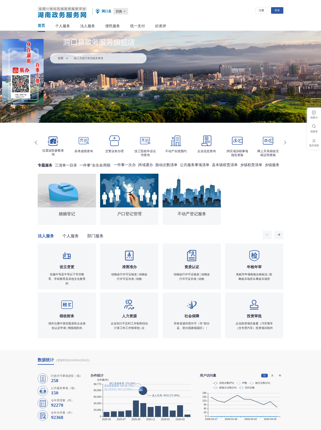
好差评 (160, 26)
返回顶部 (314, 145)
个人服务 (62, 26)
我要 (314, 117)
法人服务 (87, 26)
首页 (41, 26)
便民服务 (112, 26)
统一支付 (137, 26)
